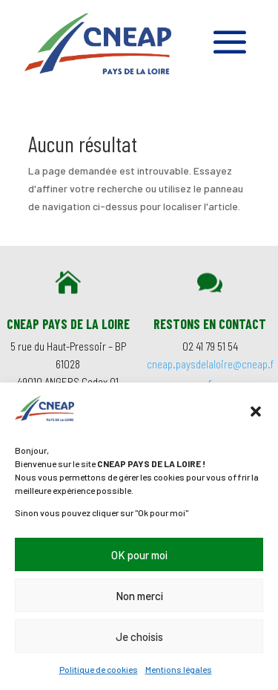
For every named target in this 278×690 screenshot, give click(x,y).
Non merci (139, 595)
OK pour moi (139, 555)
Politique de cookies (98, 669)
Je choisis (139, 636)
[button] (255, 411)
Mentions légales (178, 669)
